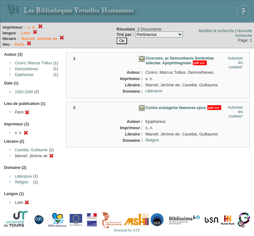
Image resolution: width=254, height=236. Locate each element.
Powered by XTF (127, 230)
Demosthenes (26, 69)
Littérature (23, 176)
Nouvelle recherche (243, 33)
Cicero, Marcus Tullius (33, 63)
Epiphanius (24, 74)
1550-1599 (24, 92)
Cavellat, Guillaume (31, 150)
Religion (21, 182)
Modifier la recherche (216, 31)
